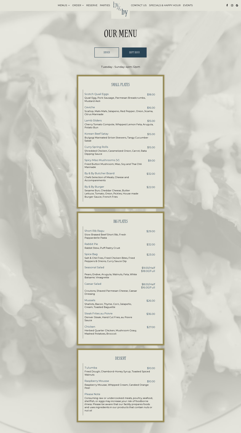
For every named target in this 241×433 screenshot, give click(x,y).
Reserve (91, 5)
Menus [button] (64, 5)
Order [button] (78, 5)
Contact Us (139, 5)
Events (188, 5)
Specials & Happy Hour (165, 5)
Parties (105, 5)
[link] (120, 10)
